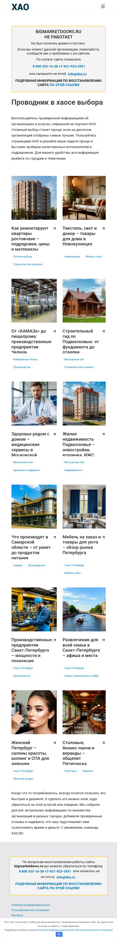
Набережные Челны (25, 359)
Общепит (88, 771)
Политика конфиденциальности (30, 904)
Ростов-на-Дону (22, 256)
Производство (22, 367)
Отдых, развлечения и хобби (81, 675)
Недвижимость (73, 470)
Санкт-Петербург (74, 565)
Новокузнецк (72, 256)
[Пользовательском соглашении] (94, 930)
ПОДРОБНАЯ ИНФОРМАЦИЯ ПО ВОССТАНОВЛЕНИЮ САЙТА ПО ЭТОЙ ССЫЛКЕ (58, 886)
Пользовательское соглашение (30, 910)
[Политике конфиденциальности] (54, 930)
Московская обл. (74, 359)
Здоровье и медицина (26, 470)
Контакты (17, 915)
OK (59, 934)
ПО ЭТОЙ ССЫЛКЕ (65, 85)
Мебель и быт (94, 256)
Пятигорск (70, 771)
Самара (17, 565)
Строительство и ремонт (28, 264)
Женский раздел (23, 778)
